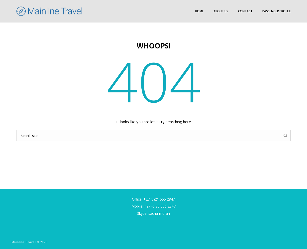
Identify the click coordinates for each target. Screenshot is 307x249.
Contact (245, 11)
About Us (220, 11)
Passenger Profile (276, 11)
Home (199, 11)
